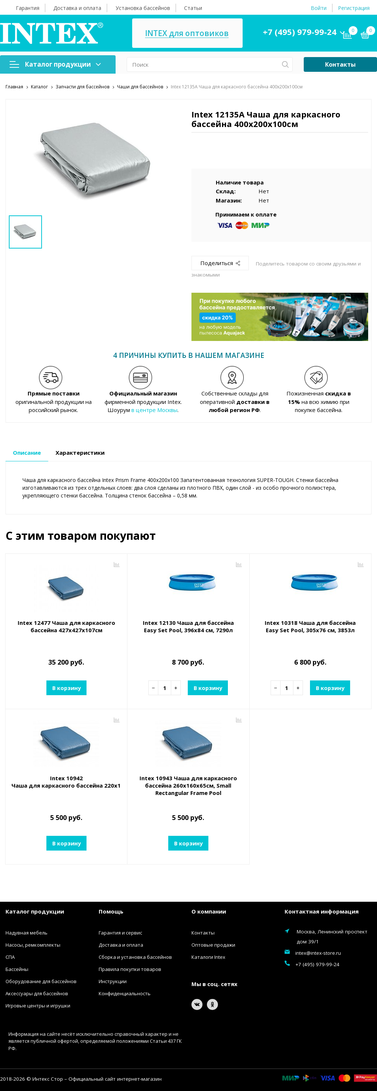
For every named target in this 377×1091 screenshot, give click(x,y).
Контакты (340, 64)
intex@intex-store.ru (318, 952)
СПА (10, 956)
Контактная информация (322, 911)
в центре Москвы (154, 409)
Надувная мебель (26, 932)
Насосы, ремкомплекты (33, 944)
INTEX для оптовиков (187, 33)
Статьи (193, 7)
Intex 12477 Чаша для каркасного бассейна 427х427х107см (66, 626)
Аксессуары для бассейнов (37, 993)
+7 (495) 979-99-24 (300, 31)
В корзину (66, 687)
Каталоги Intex (208, 956)
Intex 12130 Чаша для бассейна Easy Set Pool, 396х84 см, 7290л (188, 626)
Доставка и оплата (77, 7)
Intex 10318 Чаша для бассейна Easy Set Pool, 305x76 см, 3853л (310, 626)
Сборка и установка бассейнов (135, 956)
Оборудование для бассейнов (41, 981)
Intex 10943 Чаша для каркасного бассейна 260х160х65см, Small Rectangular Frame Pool (188, 785)
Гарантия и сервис (120, 932)
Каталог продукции (55, 64)
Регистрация (354, 7)
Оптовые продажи (213, 944)
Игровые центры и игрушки (38, 1005)
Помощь (111, 911)
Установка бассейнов (143, 7)
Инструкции (113, 981)
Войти (319, 7)
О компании (208, 911)
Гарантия (27, 7)
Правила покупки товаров (130, 968)
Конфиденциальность (125, 993)
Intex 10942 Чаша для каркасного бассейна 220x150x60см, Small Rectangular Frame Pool (66, 781)
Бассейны (17, 968)
